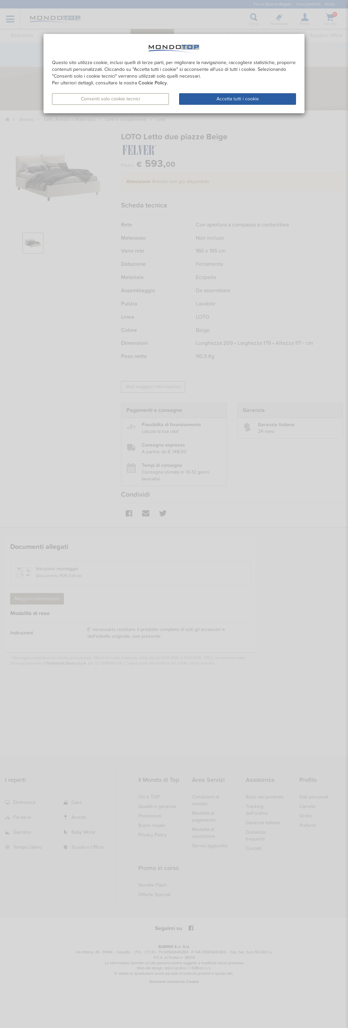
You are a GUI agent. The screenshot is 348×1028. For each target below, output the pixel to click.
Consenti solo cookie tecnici (110, 99)
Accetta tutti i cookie (237, 99)
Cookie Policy (152, 83)
